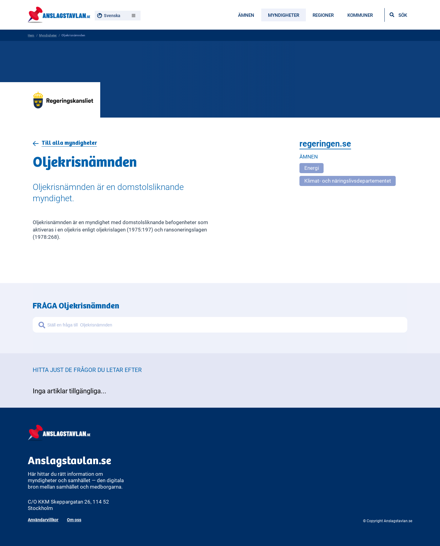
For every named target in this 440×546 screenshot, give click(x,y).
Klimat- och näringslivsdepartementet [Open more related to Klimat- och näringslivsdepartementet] (347, 181)
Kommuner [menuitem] (360, 15)
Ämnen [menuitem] (246, 15)
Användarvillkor (43, 519)
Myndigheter (48, 35)
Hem (31, 35)
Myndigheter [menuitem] (283, 15)
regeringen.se (325, 144)
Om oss (74, 519)
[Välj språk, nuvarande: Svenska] (118, 15)
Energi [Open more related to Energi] (311, 168)
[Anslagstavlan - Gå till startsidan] (59, 13)
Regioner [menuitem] (323, 15)
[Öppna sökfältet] (398, 15)
